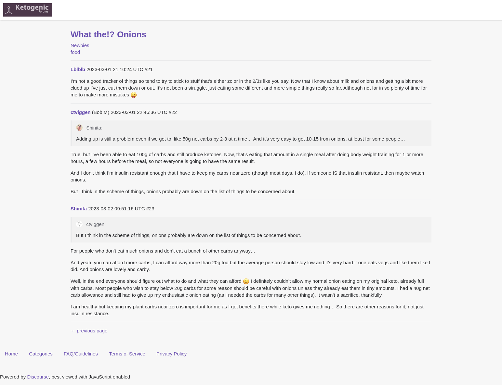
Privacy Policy (171, 353)
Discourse (38, 376)
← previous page (89, 330)
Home (11, 353)
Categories (41, 353)
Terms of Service (127, 353)
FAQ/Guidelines (81, 353)
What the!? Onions (108, 34)
